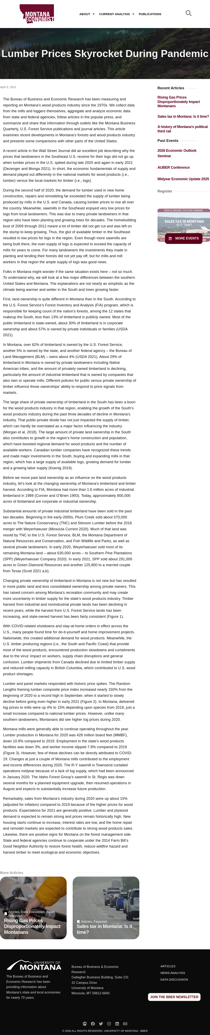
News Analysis (173, 973)
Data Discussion (33, 912)
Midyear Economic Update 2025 (183, 179)
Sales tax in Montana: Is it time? (183, 116)
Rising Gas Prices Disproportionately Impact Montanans (32, 926)
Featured (100, 921)
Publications (150, 14)
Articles (13, 912)
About (87, 14)
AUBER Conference (174, 167)
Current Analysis (117, 14)
